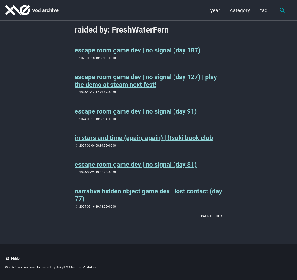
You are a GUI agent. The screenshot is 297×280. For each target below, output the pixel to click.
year (215, 10)
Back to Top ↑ (211, 216)
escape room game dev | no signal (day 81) (136, 164)
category (240, 10)
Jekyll (60, 267)
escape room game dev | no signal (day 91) (136, 111)
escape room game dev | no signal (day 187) (138, 50)
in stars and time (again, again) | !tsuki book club (144, 138)
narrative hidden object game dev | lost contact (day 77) (142, 195)
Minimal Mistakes (83, 267)
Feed (12, 258)
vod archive (45, 10)
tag (264, 10)
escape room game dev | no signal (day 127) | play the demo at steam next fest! (146, 80)
